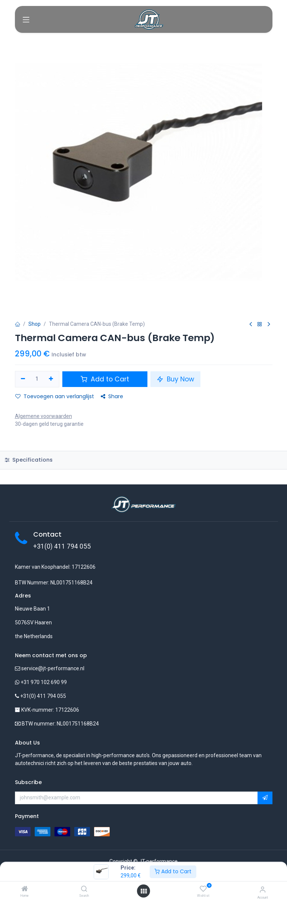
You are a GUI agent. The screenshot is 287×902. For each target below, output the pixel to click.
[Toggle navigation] (26, 19)
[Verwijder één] (23, 379)
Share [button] (112, 396)
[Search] (84, 889)
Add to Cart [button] (105, 379)
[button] (265, 798)
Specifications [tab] (29, 460)
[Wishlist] (203, 888)
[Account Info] (262, 889)
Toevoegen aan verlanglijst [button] (54, 396)
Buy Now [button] (175, 379)
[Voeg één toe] (51, 379)
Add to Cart (173, 871)
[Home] (24, 889)
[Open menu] (144, 891)
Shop (34, 324)
